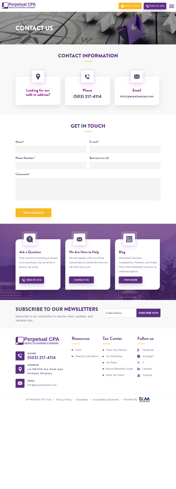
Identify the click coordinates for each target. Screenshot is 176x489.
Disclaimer (82, 400)
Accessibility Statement (105, 400)
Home (19, 44)
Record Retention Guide (119, 369)
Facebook (148, 350)
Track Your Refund (116, 350)
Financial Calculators (86, 357)
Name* (20, 142)
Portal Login (130, 5)
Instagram (148, 357)
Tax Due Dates (114, 357)
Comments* (23, 174)
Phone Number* (25, 158)
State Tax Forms (115, 376)
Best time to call (99, 158)
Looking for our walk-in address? (38, 93)
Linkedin (147, 369)
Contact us (82, 280)
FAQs (78, 350)
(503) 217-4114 (156, 6)
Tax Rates (111, 363)
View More (131, 280)
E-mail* (94, 142)
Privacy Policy (64, 400)
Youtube (147, 376)
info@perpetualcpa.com (136, 96)
